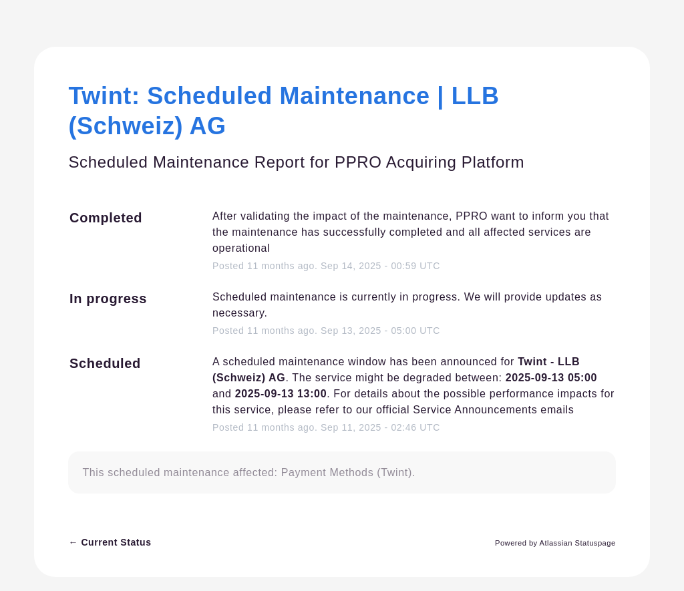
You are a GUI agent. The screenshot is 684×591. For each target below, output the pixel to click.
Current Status (109, 542)
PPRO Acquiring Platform (429, 162)
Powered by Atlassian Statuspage (555, 543)
